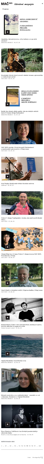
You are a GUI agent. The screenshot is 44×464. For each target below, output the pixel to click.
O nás (29, 457)
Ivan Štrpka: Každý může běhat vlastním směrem (17, 183)
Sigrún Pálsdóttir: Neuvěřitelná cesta (13, 361)
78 (15, 446)
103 (40, 446)
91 (19, 446)
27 (6, 446)
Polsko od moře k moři (8, 328)
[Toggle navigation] (42, 3)
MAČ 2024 (4, 78)
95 (29, 446)
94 (27, 446)
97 (35, 446)
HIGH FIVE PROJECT (7, 42)
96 (32, 446)
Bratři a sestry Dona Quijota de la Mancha (13, 434)
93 (24, 446)
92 (22, 446)
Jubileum (4, 185)
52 (10, 446)
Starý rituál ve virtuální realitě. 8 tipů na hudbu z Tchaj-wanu (21, 290)
